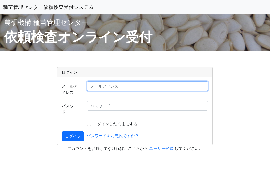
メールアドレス (70, 89)
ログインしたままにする (115, 124)
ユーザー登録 (161, 148)
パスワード (70, 109)
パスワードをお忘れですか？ (112, 136)
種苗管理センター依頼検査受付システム (48, 7)
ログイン (73, 136)
